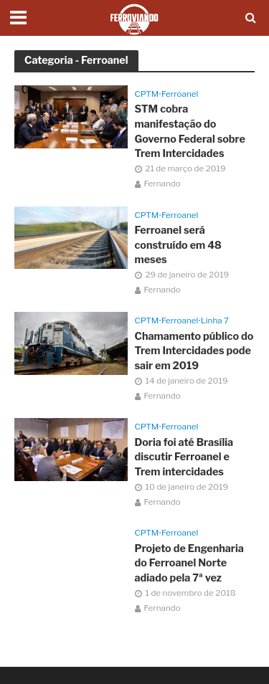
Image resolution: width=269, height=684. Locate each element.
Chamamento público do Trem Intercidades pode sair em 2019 (194, 351)
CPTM (147, 94)
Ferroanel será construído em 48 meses (178, 245)
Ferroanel (179, 94)
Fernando (162, 184)
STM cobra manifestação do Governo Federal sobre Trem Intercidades (190, 131)
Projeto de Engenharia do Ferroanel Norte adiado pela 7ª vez (189, 563)
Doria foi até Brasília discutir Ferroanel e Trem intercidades (184, 457)
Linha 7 (215, 320)
